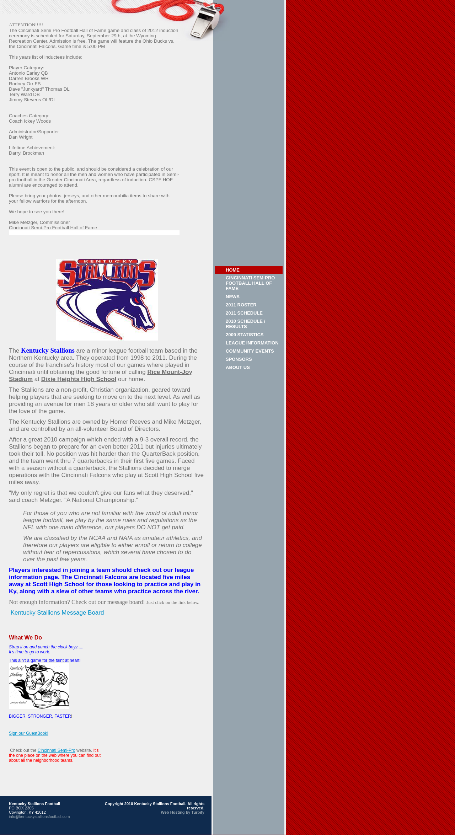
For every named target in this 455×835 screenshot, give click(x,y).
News (233, 296)
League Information (252, 343)
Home (233, 270)
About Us (238, 367)
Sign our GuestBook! (28, 733)
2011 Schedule (244, 313)
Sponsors (239, 359)
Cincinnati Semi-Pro (56, 750)
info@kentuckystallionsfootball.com (39, 816)
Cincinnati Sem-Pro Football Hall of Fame (250, 283)
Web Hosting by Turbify (182, 812)
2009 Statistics (244, 334)
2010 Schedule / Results (245, 324)
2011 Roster (241, 304)
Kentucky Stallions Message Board (56, 612)
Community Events (250, 351)
